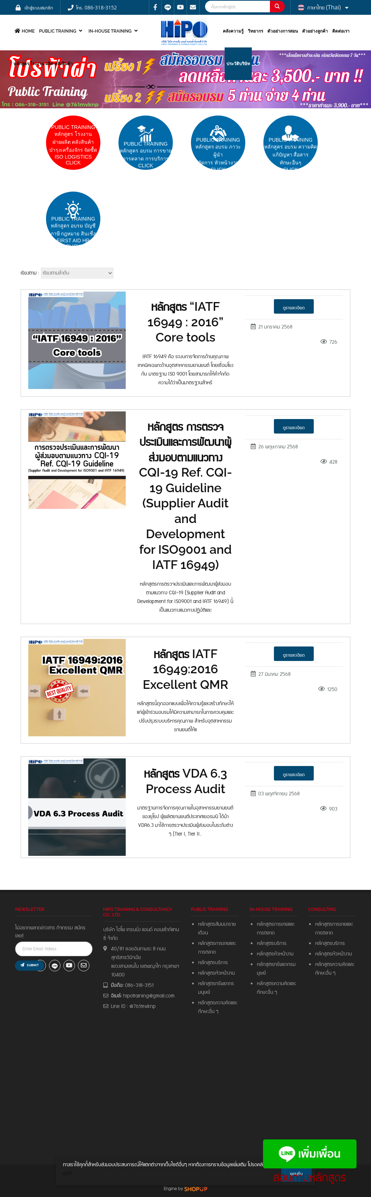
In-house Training (113, 31)
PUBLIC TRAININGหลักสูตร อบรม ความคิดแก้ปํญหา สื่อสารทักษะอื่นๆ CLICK (290, 154)
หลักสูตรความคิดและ (217, 1003)
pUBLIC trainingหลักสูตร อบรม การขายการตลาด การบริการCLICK (146, 154)
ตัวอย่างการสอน (282, 31)
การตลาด (207, 952)
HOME (24, 31)
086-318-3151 (139, 985)
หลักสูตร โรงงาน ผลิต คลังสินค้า (43, 63)
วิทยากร (255, 31)
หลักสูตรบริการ (213, 962)
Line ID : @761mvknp (133, 1006)
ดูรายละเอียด (294, 307)
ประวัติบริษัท (238, 63)
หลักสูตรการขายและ (217, 943)
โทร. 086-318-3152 (96, 7)
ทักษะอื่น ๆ (208, 1011)
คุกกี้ (67, 1173)
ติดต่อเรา (341, 31)
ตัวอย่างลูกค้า (315, 31)
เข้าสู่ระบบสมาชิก (39, 7)
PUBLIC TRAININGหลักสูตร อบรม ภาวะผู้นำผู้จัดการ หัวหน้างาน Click (218, 154)
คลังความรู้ (233, 31)
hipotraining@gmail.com (149, 996)
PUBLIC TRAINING (61, 31)
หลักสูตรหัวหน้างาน (216, 973)
